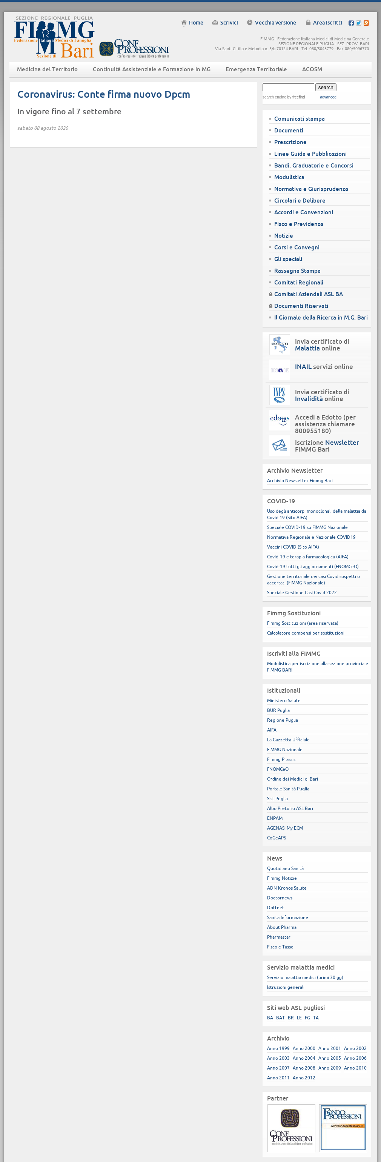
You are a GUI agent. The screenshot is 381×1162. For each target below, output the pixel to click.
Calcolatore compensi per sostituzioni (305, 632)
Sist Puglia (277, 798)
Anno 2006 (355, 1058)
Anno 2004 (304, 1058)
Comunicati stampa (299, 118)
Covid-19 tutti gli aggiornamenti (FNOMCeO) (313, 566)
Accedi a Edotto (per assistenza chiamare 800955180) (325, 424)
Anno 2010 (355, 1067)
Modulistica (289, 177)
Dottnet (275, 907)
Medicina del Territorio (47, 69)
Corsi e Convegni (297, 247)
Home (196, 23)
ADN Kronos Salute (287, 887)
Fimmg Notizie (282, 878)
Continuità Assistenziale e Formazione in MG (151, 69)
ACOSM (312, 69)
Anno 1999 (278, 1048)
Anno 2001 (329, 1048)
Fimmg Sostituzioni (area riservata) (302, 623)
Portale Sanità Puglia (288, 788)
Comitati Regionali (298, 282)
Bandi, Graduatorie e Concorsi (313, 165)
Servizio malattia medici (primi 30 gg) (305, 977)
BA (270, 1017)
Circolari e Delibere (300, 200)
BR (291, 1017)
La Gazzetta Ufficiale (288, 739)
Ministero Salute (284, 700)
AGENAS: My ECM (285, 827)
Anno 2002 (355, 1048)
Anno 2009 (329, 1067)
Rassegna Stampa (297, 270)
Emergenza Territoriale (256, 69)
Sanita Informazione (287, 917)
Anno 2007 (278, 1067)
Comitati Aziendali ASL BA (308, 294)
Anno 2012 (304, 1077)
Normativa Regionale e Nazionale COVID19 (311, 537)
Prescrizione (290, 142)
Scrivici (229, 23)
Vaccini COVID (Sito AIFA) (293, 546)
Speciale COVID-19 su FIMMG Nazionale (307, 527)
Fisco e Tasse (280, 946)
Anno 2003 (278, 1058)
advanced (328, 97)
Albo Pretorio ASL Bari (290, 808)
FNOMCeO (278, 769)
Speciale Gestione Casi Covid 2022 (302, 592)
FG (307, 1017)
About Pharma (282, 927)
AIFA (272, 729)
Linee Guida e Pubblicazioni (310, 154)
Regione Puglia (282, 720)
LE (299, 1017)
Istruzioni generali (285, 987)
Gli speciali (288, 259)
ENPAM (275, 818)
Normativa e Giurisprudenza (311, 189)
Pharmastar (278, 937)
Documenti (288, 130)
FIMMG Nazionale (285, 749)
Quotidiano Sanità (285, 868)
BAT (280, 1017)
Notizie (283, 235)
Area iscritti (327, 23)
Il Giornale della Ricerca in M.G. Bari (321, 317)
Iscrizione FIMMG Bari (327, 446)
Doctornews (279, 897)
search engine (274, 97)
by (295, 97)
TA (316, 1017)
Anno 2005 (329, 1058)
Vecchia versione (275, 23)
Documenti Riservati (301, 306)
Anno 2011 (278, 1077)
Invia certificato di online (322, 345)
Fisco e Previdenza (298, 224)
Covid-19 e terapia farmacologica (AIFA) (308, 556)
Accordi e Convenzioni (303, 212)
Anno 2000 (304, 1048)
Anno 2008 (304, 1067)
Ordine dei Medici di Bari (292, 778)
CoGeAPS (276, 837)
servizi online (324, 366)
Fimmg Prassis (281, 759)
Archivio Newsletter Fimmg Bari (300, 480)
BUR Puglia (278, 710)
